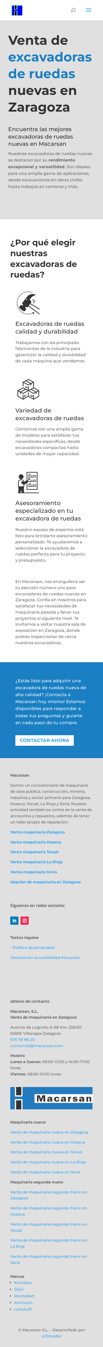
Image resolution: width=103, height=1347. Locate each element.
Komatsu (23, 1282)
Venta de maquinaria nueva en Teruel (46, 1152)
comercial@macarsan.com (36, 1045)
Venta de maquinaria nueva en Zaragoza (49, 1132)
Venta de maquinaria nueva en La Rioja (48, 1162)
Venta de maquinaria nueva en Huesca (47, 1142)
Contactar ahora (44, 740)
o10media (51, 1336)
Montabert (24, 1296)
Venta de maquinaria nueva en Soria (45, 1172)
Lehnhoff (23, 1309)
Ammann (23, 1302)
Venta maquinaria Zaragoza (37, 832)
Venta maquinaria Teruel (34, 851)
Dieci (19, 1289)
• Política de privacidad (32, 947)
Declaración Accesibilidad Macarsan (45, 957)
